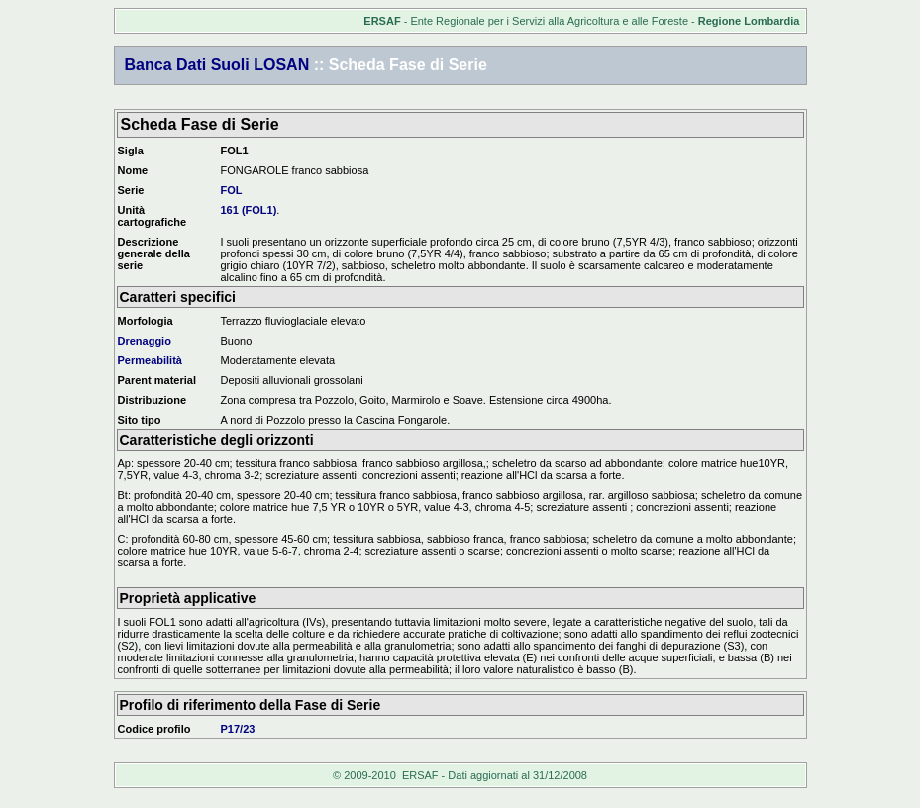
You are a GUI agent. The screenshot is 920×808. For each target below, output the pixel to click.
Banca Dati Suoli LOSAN (217, 64)
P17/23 (238, 729)
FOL (232, 190)
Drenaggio (144, 341)
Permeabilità (150, 360)
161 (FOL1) (249, 210)
